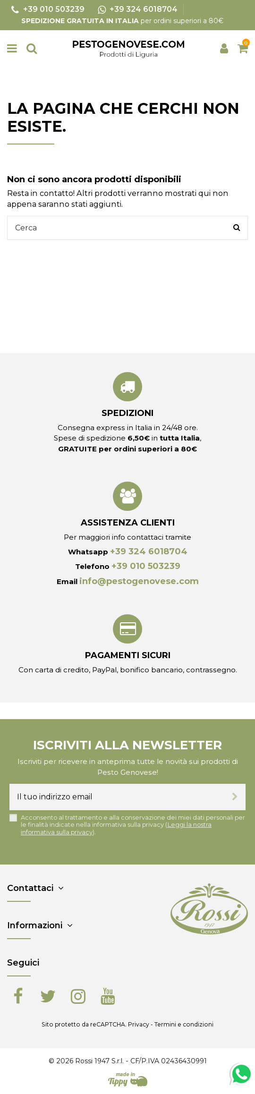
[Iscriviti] (235, 797)
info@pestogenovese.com (139, 581)
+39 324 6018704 (148, 551)
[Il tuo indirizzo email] (116, 797)
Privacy (138, 1024)
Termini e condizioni (183, 1024)
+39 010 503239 (145, 566)
